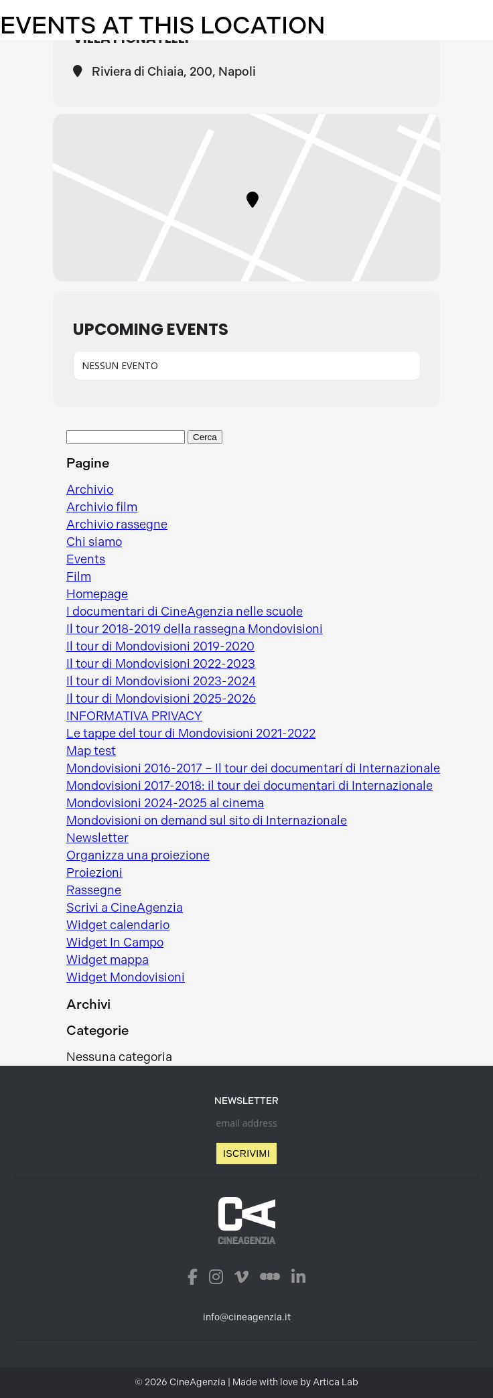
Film (78, 576)
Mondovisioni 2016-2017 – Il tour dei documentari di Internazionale (253, 768)
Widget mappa (107, 960)
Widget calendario (117, 925)
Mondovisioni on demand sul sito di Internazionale (206, 820)
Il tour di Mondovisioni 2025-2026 (161, 698)
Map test (91, 751)
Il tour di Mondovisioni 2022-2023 (160, 663)
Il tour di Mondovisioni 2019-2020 (160, 646)
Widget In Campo (114, 942)
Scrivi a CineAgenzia (124, 907)
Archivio (89, 489)
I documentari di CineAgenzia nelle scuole (184, 611)
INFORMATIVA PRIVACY (134, 716)
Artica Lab (335, 1382)
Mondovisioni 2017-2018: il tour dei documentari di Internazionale (249, 785)
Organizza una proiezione (138, 855)
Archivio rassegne (116, 524)
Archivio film (101, 507)
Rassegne (93, 890)
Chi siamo (94, 542)
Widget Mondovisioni (125, 977)
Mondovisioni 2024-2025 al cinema (165, 803)
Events (85, 559)
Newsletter (97, 838)
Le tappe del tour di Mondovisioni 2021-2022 (190, 733)
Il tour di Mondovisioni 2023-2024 (161, 681)
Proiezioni (94, 872)
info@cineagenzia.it (247, 1317)
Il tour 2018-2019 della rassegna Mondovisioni (194, 629)
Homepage (97, 594)
